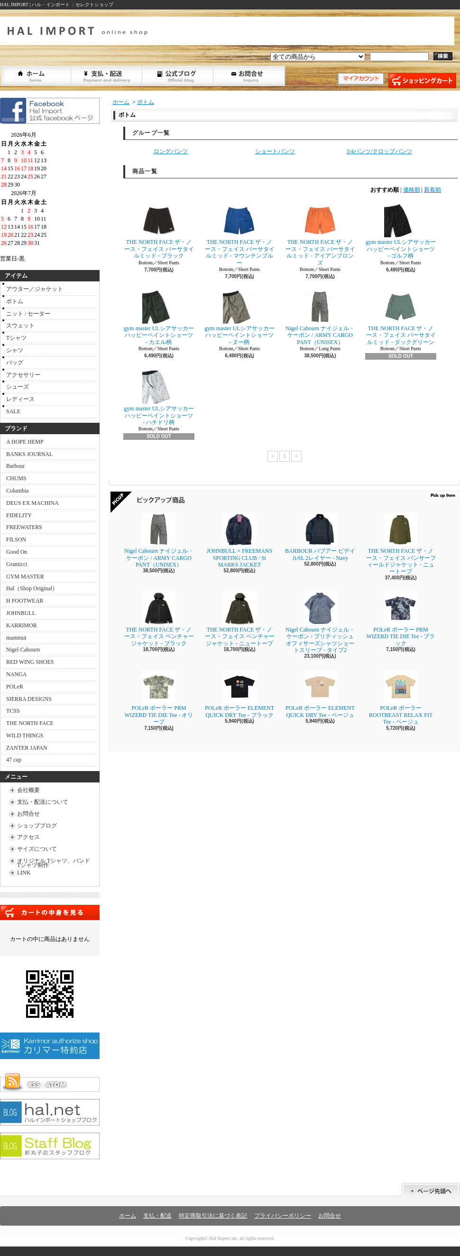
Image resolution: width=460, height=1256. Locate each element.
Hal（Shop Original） (32, 588)
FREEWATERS (24, 527)
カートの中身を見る (50, 912)
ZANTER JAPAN (26, 747)
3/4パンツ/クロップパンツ (380, 151)
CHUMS (16, 478)
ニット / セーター (28, 313)
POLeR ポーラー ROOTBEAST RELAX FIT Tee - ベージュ (400, 697)
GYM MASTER (25, 576)
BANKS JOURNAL (29, 454)
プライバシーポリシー (282, 1215)
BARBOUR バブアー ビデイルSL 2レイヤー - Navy (320, 537)
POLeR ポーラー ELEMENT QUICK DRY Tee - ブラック (239, 694)
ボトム (14, 301)
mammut (16, 637)
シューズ (17, 386)
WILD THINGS (24, 735)
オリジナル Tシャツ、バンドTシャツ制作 (53, 862)
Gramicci (17, 564)
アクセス (28, 837)
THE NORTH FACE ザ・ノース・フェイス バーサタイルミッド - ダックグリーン (401, 317)
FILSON (16, 539)
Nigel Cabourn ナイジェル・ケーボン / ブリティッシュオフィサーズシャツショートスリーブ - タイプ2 (320, 622)
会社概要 (28, 790)
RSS (34, 1084)
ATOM (56, 1084)
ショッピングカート (422, 80)
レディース (20, 399)
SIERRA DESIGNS (29, 699)
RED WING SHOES (30, 662)
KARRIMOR (21, 625)
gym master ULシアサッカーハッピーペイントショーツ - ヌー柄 (239, 317)
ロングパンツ (171, 151)
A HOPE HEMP (25, 441)
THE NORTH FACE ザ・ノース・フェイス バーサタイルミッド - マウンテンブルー (240, 235)
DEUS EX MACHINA (32, 503)
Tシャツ (16, 338)
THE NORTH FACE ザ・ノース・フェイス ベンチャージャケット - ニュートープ (242, 619)
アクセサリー (23, 375)
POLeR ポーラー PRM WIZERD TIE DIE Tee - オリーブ (158, 697)
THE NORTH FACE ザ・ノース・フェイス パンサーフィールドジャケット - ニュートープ (401, 544)
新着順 (432, 189)
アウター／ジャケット (34, 289)
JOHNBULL (21, 613)
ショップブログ (178, 76)
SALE (13, 411)
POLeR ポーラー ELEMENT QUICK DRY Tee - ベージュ (320, 694)
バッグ (14, 362)
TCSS (13, 710)
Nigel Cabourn (23, 649)
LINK (24, 872)
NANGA (16, 674)
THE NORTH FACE (30, 723)
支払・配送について (107, 76)
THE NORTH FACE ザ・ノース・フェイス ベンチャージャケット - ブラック (159, 619)
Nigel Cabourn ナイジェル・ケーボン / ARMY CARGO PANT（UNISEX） (320, 317)
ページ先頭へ (431, 1190)
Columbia (17, 490)
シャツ (14, 350)
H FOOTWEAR (24, 600)
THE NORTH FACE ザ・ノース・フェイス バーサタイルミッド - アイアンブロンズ (320, 235)
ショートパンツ (275, 151)
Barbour (15, 466)
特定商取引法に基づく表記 (213, 1215)
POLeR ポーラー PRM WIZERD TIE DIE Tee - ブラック (400, 619)
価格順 (411, 189)
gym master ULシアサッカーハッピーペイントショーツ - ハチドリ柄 (158, 398)
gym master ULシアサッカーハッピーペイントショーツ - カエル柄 (158, 317)
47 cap (13, 759)
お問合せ (249, 76)
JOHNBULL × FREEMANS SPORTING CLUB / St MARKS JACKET (239, 540)
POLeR (14, 686)
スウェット (20, 325)
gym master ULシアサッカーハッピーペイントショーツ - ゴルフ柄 (400, 231)
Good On (16, 552)
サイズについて (37, 849)
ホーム (36, 76)
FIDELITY (19, 515)
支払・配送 (157, 1215)
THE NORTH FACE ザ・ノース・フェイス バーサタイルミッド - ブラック (159, 231)
